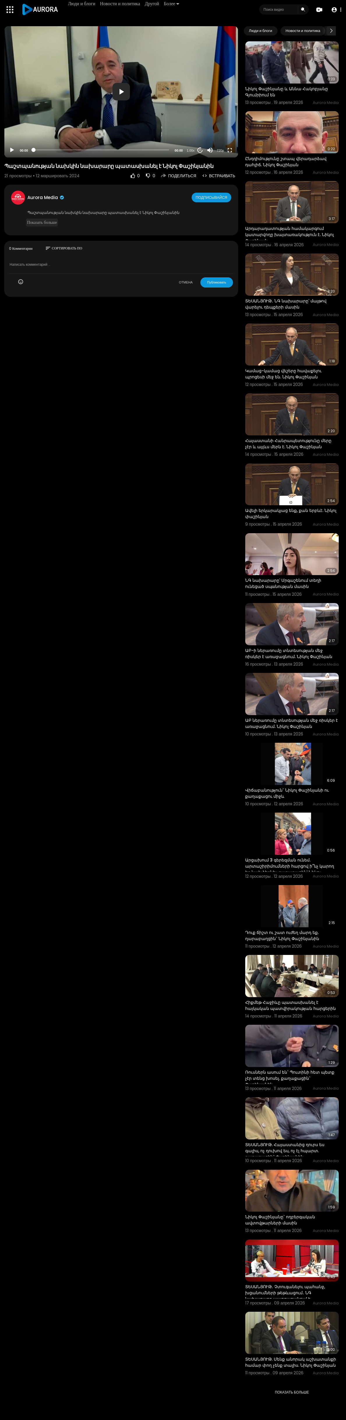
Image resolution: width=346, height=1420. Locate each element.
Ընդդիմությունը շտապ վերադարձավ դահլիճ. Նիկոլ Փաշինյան (285, 162)
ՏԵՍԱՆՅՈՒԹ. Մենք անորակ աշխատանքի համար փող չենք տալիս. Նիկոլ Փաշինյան (290, 1362)
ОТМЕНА (186, 282)
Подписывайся (212, 197)
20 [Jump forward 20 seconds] (200, 150)
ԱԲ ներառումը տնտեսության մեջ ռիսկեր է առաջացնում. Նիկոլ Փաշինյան (291, 723)
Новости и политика (121, 3)
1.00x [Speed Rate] (191, 150)
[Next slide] (331, 31)
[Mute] (210, 150)
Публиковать (216, 282)
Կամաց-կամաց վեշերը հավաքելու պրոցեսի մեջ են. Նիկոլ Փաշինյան (283, 374)
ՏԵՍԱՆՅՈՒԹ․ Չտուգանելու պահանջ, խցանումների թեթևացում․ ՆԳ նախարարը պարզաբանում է (285, 1293)
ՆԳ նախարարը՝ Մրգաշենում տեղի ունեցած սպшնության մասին (283, 583)
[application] (121, 91)
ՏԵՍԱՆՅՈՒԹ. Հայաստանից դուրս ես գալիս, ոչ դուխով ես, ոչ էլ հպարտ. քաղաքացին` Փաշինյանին (284, 1151)
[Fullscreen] (230, 150)
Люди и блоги (82, 3)
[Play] (12, 150)
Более (172, 3)
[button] (335, 9)
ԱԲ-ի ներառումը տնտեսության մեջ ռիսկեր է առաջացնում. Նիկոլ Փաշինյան (288, 654)
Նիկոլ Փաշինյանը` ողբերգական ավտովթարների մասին (280, 1220)
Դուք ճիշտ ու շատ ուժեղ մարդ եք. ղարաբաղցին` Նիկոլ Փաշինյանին (282, 936)
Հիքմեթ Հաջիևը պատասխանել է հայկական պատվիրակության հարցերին (290, 1005)
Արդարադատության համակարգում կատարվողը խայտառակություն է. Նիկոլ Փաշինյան (289, 235)
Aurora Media (46, 197)
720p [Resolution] (220, 150)
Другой (153, 3)
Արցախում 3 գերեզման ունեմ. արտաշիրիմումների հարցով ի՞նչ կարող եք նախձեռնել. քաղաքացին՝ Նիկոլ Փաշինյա (289, 869)
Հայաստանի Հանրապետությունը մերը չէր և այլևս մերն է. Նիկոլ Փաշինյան (288, 444)
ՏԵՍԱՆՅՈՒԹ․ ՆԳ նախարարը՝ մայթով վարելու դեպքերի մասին (285, 304)
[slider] (101, 149)
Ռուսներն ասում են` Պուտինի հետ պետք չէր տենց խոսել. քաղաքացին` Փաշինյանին (289, 1078)
